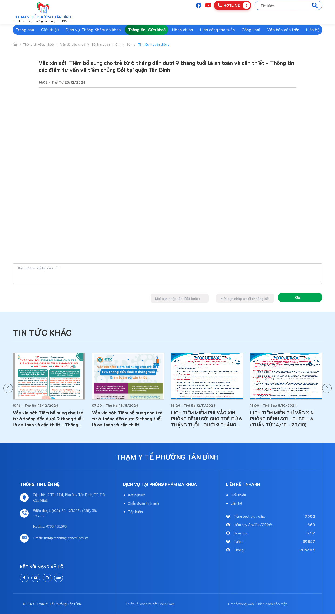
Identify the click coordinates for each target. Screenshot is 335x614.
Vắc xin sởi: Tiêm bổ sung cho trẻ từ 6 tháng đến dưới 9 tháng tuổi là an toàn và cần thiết (127, 418)
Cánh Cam (166, 603)
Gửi (298, 297)
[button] (8, 388)
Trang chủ (25, 29)
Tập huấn (135, 511)
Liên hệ (312, 29)
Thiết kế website (138, 603)
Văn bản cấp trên (283, 29)
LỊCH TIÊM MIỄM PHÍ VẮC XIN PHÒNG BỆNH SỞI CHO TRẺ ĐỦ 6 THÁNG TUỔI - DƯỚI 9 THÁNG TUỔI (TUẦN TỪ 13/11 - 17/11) (206, 418)
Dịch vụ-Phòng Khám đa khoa (93, 29)
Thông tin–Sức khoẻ (146, 29)
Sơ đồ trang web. (241, 603)
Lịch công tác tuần (217, 29)
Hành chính (182, 29)
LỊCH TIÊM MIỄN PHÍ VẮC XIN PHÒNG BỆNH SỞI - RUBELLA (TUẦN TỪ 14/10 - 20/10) (282, 418)
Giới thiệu (50, 29)
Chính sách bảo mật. (272, 603)
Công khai (251, 29)
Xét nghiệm (136, 494)
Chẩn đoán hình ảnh (143, 503)
